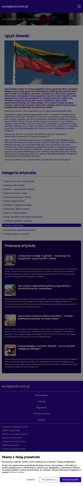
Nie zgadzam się (48, 480)
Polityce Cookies (16, 472)
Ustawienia (30, 480)
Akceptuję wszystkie (70, 480)
